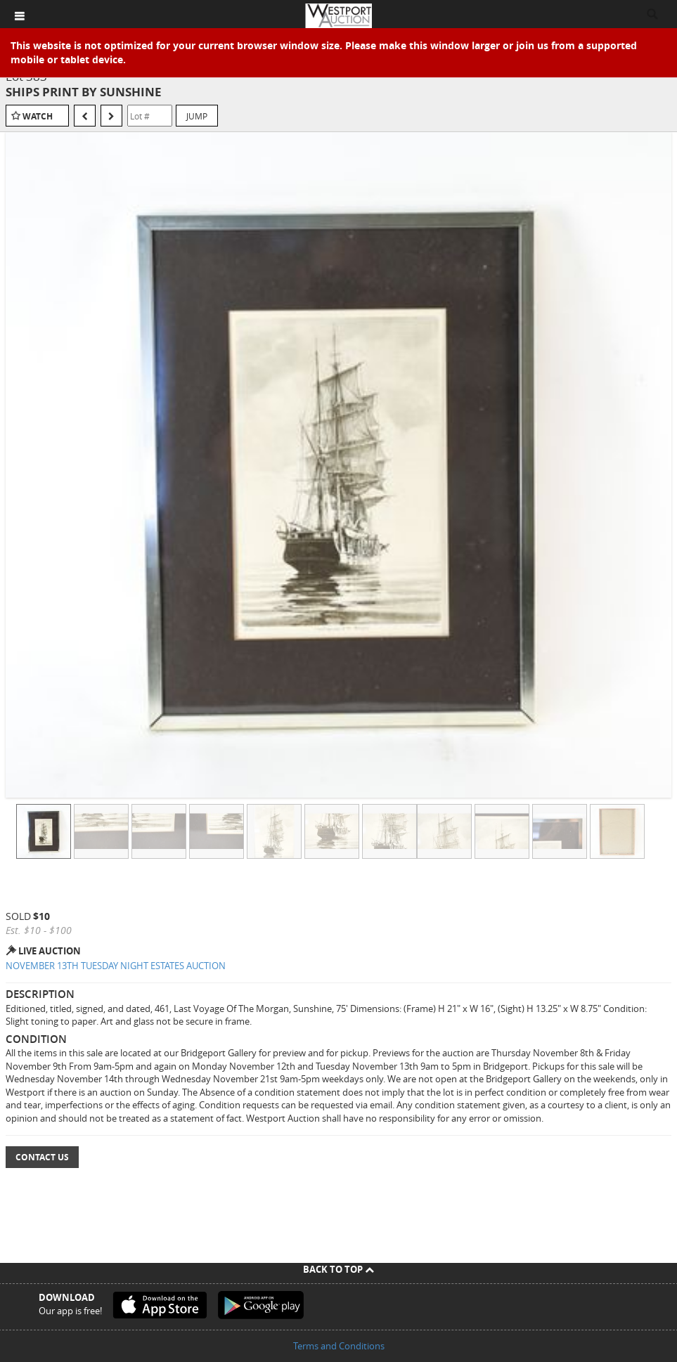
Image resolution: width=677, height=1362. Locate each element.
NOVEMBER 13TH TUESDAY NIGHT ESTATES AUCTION (116, 965)
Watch (37, 116)
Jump (196, 116)
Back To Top (338, 1269)
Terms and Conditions (339, 1346)
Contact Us (42, 1157)
